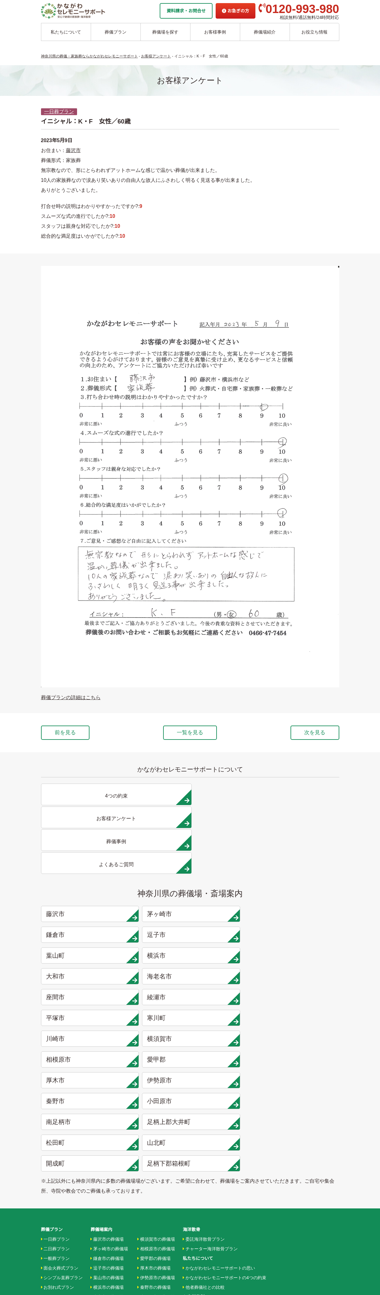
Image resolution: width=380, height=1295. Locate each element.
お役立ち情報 (314, 31)
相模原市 (230, 911)
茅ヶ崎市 (154, 848)
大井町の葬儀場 (154, 1123)
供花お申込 (193, 1245)
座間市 (79, 890)
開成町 (79, 973)
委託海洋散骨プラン (204, 1045)
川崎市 (79, 911)
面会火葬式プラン (60, 1074)
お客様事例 (215, 31)
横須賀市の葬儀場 (156, 1045)
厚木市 (79, 932)
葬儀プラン (115, 31)
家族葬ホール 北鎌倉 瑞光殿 (210, 1187)
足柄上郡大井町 (154, 952)
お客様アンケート (201, 1132)
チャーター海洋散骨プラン (210, 1055)
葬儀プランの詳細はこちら (71, 697)
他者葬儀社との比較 (204, 1094)
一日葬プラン (59, 111)
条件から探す (197, 1177)
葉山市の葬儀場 (107, 1084)
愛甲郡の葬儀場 (154, 1065)
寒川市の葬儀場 (107, 1151)
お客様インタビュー (204, 1113)
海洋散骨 (191, 1036)
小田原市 (305, 932)
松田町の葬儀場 (154, 1132)
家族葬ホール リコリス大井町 (211, 1196)
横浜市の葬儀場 (107, 1094)
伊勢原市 (154, 932)
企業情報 (191, 1206)
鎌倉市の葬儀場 (107, 1065)
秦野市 (230, 932)
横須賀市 (154, 911)
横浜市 (154, 869)
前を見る (71, 733)
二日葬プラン (55, 1055)
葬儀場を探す (165, 31)
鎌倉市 (230, 848)
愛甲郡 (305, 911)
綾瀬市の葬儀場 (107, 1132)
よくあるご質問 (198, 1225)
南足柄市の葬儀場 (156, 1113)
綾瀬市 (154, 890)
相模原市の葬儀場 (156, 1055)
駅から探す (195, 1167)
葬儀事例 (193, 1123)
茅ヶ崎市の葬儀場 (109, 1055)
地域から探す (197, 1158)
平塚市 (230, 890)
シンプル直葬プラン (62, 1084)
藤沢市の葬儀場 (107, 1045)
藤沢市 (73, 150)
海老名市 (305, 869)
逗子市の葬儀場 (107, 1074)
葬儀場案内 (101, 1036)
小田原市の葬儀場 (156, 1103)
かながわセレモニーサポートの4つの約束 (224, 1084)
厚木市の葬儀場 (154, 1074)
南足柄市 (79, 952)
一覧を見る (190, 733)
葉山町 (79, 869)
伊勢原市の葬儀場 (156, 1084)
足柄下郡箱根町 (154, 973)
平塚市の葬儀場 (107, 1142)
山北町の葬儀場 (154, 1142)
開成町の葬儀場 (154, 1151)
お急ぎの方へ (196, 1216)
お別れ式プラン (57, 1094)
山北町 (305, 952)
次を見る (309, 733)
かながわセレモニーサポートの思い (219, 1074)
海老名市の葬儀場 (109, 1113)
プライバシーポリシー (204, 1235)
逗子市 (305, 848)
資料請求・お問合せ (186, 10)
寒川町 (305, 890)
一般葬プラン (55, 1065)
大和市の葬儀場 (107, 1103)
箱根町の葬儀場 (154, 1161)
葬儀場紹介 (265, 31)
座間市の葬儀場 (107, 1123)
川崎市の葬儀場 (107, 1161)
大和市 (230, 869)
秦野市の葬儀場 (154, 1094)
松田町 (230, 952)
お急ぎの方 (235, 10)
